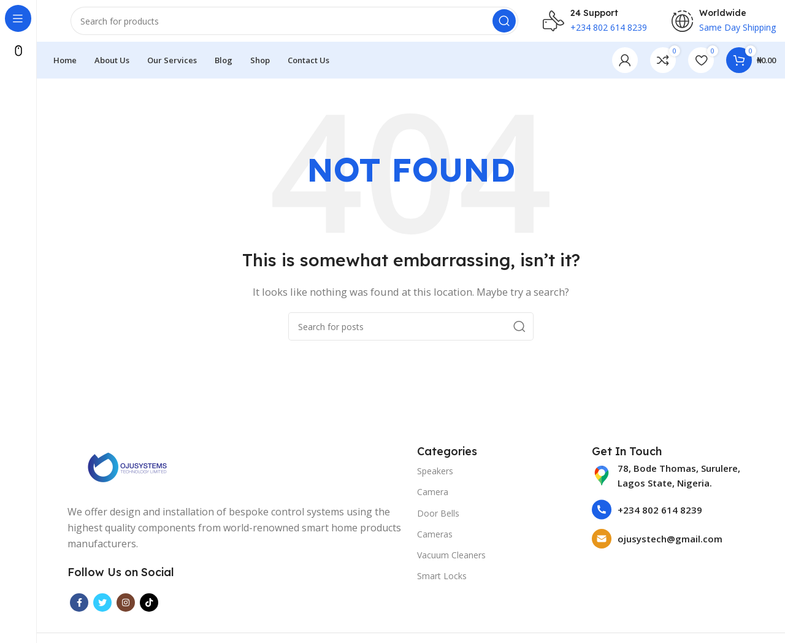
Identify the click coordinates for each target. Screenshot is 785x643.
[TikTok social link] (149, 610)
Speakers (435, 478)
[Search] (294, 24)
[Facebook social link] (79, 610)
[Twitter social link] (102, 610)
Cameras (435, 541)
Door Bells (438, 520)
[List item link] (673, 483)
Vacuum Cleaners (451, 562)
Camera (432, 499)
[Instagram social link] (126, 610)
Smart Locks (442, 583)
